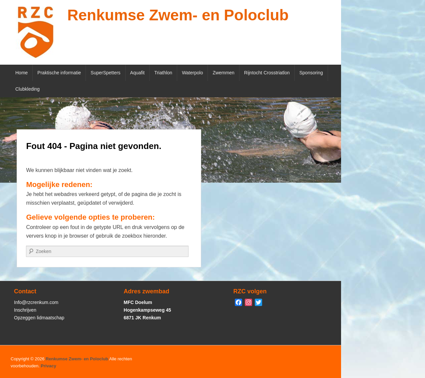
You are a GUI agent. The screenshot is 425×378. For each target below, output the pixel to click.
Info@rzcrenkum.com (36, 302)
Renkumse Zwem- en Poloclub (178, 15)
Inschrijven (25, 310)
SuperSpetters (106, 72)
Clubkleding (27, 89)
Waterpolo (192, 72)
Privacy (48, 365)
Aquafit (137, 72)
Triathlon (163, 72)
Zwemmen (223, 72)
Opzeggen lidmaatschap (39, 317)
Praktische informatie (59, 72)
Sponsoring (311, 72)
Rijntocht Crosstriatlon (267, 72)
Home (21, 72)
